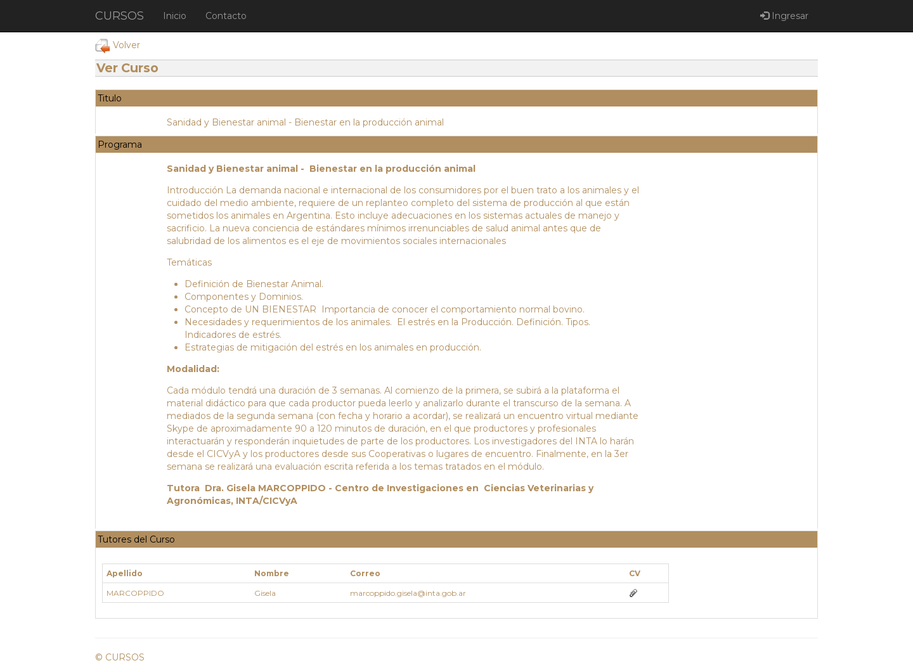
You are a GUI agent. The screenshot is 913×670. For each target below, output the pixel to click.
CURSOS (119, 16)
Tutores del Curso (136, 539)
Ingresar (784, 16)
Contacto (226, 16)
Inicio (174, 16)
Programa (120, 144)
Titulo (110, 98)
